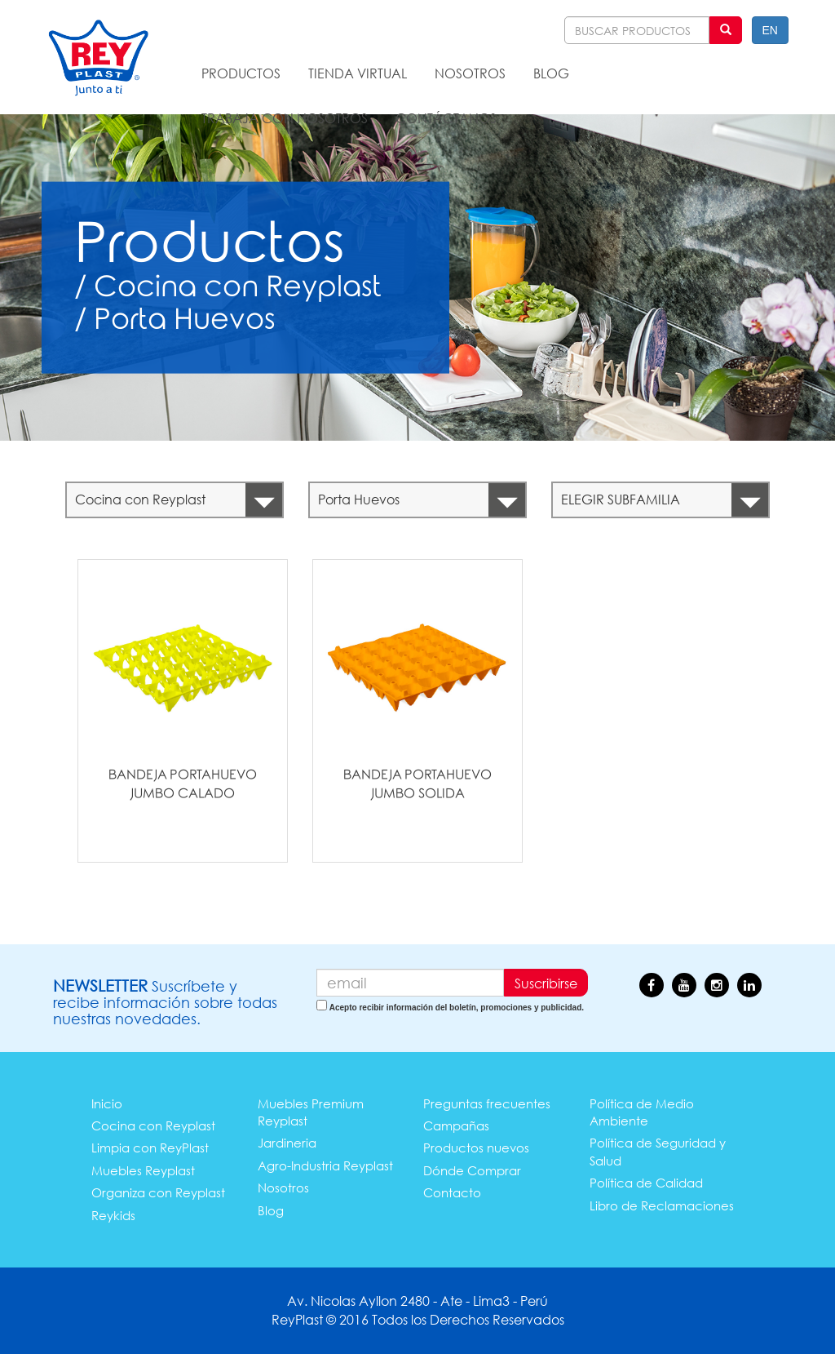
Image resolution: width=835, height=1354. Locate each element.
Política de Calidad (646, 1182)
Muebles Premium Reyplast (311, 1112)
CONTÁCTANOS (446, 118)
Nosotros (283, 1187)
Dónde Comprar (472, 1170)
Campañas (456, 1125)
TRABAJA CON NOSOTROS (284, 118)
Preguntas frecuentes (486, 1103)
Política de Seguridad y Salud (658, 1151)
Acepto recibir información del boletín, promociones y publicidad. (456, 1007)
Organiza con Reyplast (158, 1192)
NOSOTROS (470, 73)
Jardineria (287, 1142)
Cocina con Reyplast (153, 1125)
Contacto (452, 1192)
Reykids (113, 1215)
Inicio (106, 1103)
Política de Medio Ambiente (642, 1112)
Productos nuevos (476, 1147)
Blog (271, 1210)
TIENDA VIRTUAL (357, 73)
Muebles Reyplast (143, 1170)
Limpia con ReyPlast (150, 1147)
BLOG (551, 73)
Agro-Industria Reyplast (325, 1165)
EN (770, 30)
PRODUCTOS (241, 73)
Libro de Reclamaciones (662, 1205)
